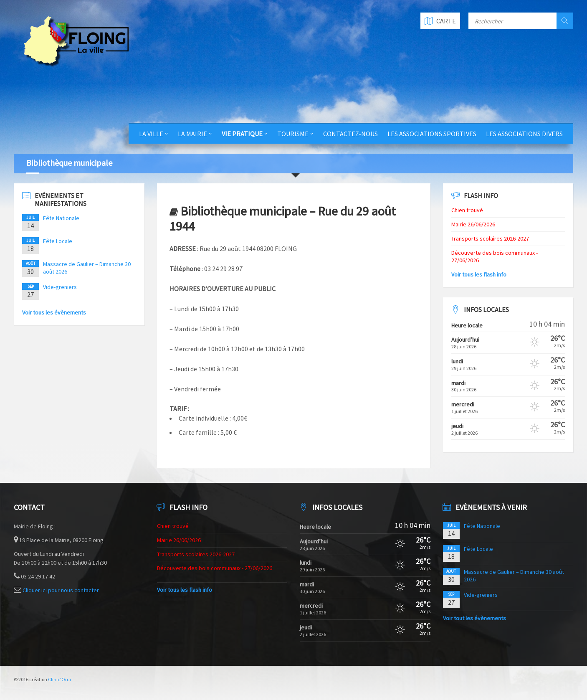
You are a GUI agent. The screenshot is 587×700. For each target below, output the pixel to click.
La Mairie (192, 133)
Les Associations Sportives (431, 133)
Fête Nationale (61, 218)
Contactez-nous (350, 133)
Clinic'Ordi (59, 679)
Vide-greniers (60, 287)
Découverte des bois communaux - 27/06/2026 (214, 568)
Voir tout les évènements (474, 618)
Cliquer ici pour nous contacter (61, 590)
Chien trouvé (467, 210)
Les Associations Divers (524, 133)
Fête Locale (57, 241)
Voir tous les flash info (478, 274)
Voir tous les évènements (54, 312)
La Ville (151, 133)
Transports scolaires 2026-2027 (490, 238)
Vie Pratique (242, 133)
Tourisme (293, 133)
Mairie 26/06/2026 (473, 224)
